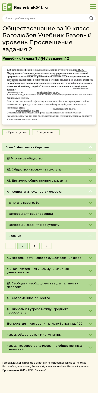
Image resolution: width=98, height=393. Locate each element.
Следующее (45, 132)
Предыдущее (17, 132)
